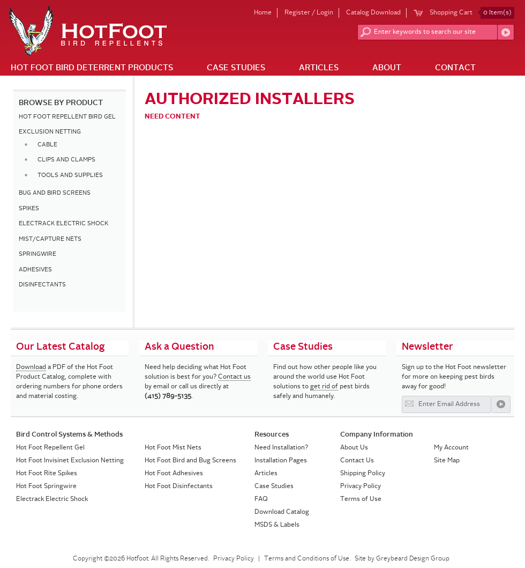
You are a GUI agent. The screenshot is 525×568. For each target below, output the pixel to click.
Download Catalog (281, 512)
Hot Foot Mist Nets (173, 448)
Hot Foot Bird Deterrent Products (92, 68)
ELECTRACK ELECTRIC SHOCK (63, 224)
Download (31, 367)
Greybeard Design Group (412, 559)
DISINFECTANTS (42, 285)
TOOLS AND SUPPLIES (70, 176)
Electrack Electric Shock (52, 499)
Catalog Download (373, 13)
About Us (354, 448)
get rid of (324, 386)
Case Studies (236, 68)
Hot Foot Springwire (46, 486)
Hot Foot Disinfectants (179, 486)
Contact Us (357, 461)
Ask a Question (179, 347)
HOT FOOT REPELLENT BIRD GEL (67, 117)
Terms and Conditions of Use (306, 559)
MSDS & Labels (276, 525)
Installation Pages (280, 461)
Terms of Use (360, 499)
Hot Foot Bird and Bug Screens (190, 461)
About (386, 68)
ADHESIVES (35, 270)
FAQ (261, 499)
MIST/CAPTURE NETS (50, 239)
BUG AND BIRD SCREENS (55, 193)
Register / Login (308, 13)
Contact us (234, 377)
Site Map (447, 461)
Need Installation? (281, 448)
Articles (319, 68)
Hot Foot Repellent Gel (50, 448)
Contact (455, 68)
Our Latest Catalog (60, 347)
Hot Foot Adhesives (174, 473)
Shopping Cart (472, 13)
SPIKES (29, 209)
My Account (451, 448)
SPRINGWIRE (37, 254)
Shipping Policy (362, 473)
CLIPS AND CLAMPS (66, 160)
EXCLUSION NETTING (50, 132)
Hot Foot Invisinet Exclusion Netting (70, 461)
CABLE (47, 145)
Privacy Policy (360, 486)
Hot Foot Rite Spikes (46, 473)
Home (263, 13)
